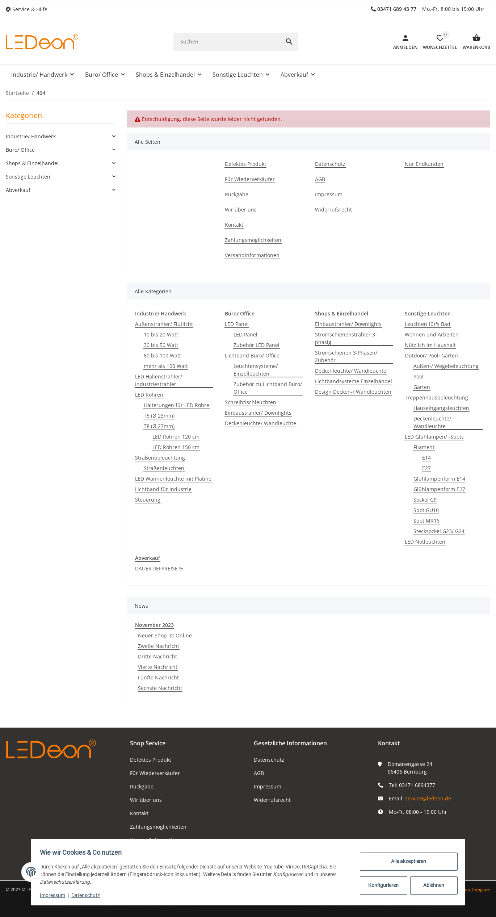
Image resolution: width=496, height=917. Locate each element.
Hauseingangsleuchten (441, 408)
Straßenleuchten (164, 468)
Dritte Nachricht (157, 656)
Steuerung (147, 499)
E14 (426, 457)
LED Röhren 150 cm (175, 447)
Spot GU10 (426, 510)
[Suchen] (226, 41)
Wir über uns (146, 799)
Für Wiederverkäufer (155, 773)
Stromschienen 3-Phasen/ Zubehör (346, 356)
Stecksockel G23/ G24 (439, 531)
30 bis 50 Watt (161, 345)
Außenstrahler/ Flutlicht (164, 324)
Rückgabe (142, 786)
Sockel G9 (425, 499)
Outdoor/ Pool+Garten (431, 355)
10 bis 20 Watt (161, 334)
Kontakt (139, 813)
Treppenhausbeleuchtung (436, 397)
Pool (418, 376)
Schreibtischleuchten (250, 402)
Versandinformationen (157, 840)
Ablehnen (431, 885)
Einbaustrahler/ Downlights (258, 412)
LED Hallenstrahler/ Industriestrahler (158, 380)
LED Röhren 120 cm (175, 436)
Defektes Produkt (150, 759)
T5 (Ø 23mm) (159, 415)
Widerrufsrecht (272, 799)
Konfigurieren (381, 885)
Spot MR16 (426, 520)
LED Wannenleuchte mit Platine (173, 478)
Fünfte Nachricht (158, 677)
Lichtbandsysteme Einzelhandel (353, 381)
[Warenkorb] (473, 42)
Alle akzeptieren (406, 861)
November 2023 (154, 624)
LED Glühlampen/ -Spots (434, 436)
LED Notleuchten (425, 541)
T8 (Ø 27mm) (159, 426)
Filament (423, 447)
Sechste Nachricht (160, 687)
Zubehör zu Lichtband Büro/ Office (268, 388)
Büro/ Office (20, 149)
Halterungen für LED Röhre (176, 405)
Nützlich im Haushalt (430, 345)
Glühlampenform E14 (439, 478)
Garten (421, 387)
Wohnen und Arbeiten (432, 334)
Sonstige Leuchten (28, 176)
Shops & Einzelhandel (32, 163)
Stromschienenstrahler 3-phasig (346, 338)
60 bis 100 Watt (162, 355)
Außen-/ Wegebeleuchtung (446, 366)
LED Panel (237, 324)
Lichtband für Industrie (163, 489)
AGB (259, 773)
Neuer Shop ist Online (165, 635)
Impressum (267, 786)
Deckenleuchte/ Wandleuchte (260, 423)
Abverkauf (18, 190)
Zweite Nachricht (158, 645)
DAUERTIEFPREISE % (159, 568)
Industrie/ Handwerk (31, 136)
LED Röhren (149, 394)
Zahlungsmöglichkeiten (158, 826)
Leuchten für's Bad (427, 324)
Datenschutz (269, 759)
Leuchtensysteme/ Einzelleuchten (256, 370)
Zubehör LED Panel (256, 345)
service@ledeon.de (428, 798)
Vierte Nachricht (157, 666)
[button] (29, 9)
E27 (426, 468)
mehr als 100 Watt (166, 366)
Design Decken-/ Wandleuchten (353, 391)
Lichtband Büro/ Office (252, 355)
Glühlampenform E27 (439, 489)
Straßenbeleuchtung (160, 457)
